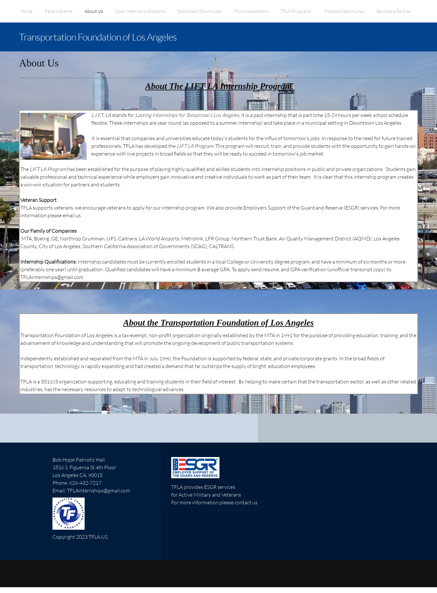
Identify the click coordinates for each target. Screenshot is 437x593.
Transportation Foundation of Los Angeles (98, 36)
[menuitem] (27, 14)
